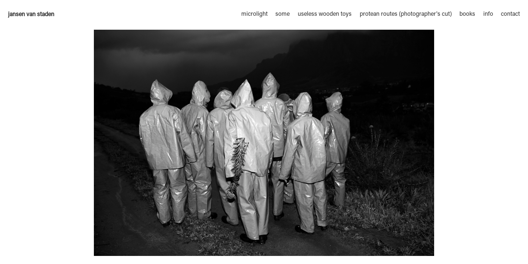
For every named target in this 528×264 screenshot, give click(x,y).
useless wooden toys (325, 14)
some (282, 14)
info (488, 14)
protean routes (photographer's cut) (406, 14)
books (467, 14)
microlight (254, 14)
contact (510, 14)
